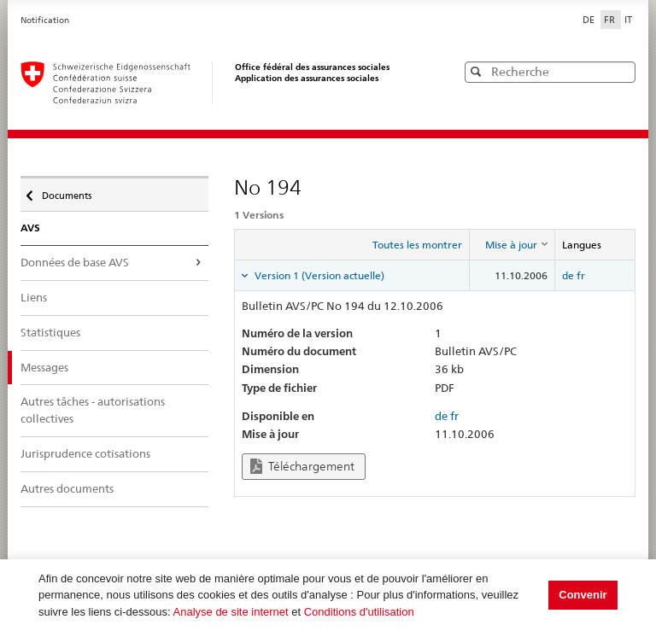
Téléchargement (302, 467)
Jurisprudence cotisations (85, 453)
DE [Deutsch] (590, 20)
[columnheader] (511, 245)
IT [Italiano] (628, 20)
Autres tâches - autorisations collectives (92, 409)
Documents (65, 191)
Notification (44, 20)
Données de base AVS (74, 262)
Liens (33, 297)
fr (581, 275)
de (568, 275)
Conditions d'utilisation (359, 611)
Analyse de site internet (231, 611)
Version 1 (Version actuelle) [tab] (318, 275)
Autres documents (67, 488)
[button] (621, 71)
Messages (44, 367)
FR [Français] (611, 20)
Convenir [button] (582, 594)
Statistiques (50, 332)
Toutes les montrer (417, 244)
